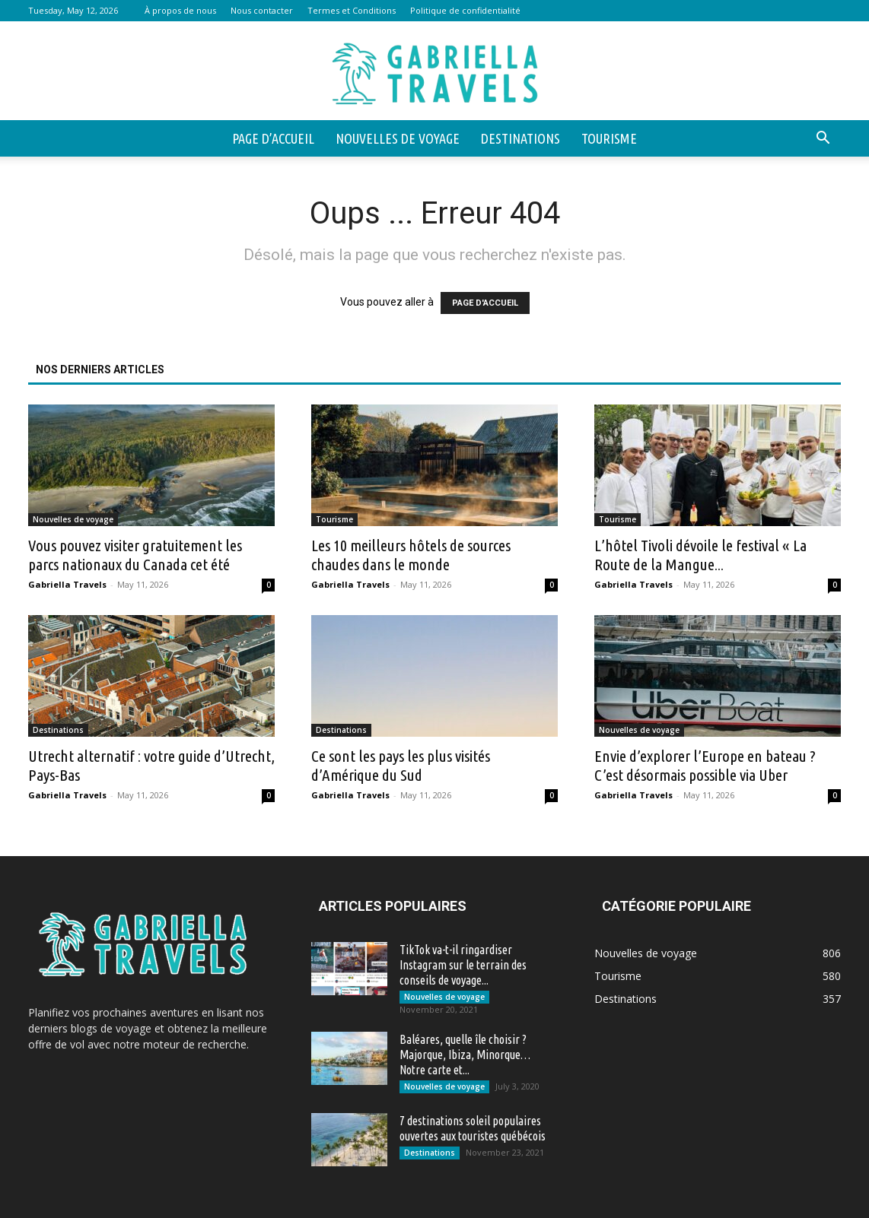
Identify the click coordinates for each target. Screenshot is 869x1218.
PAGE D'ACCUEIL (485, 303)
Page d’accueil (273, 138)
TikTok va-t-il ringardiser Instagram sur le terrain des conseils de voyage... (463, 965)
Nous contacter (262, 10)
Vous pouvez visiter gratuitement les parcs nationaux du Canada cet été (135, 554)
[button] (822, 139)
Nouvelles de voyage (398, 138)
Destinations (520, 138)
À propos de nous (180, 10)
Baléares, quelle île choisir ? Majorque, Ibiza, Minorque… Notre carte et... (464, 1054)
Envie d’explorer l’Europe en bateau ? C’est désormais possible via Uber (705, 765)
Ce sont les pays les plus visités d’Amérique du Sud (400, 765)
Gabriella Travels (67, 584)
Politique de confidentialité (465, 10)
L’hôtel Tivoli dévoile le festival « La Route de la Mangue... (700, 554)
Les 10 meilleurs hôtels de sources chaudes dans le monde (411, 554)
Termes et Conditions (351, 10)
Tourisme (609, 138)
